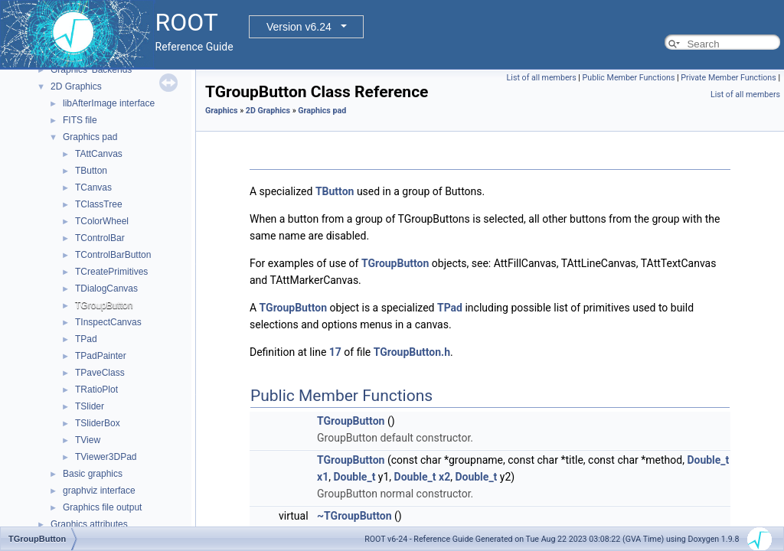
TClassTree (98, 204)
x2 (444, 477)
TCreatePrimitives (111, 271)
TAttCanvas (98, 153)
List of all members (542, 78)
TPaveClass (100, 372)
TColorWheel (102, 221)
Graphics (221, 111)
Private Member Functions (728, 78)
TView (87, 440)
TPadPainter (100, 355)
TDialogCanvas (106, 288)
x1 (322, 477)
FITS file (80, 120)
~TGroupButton (354, 516)
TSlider (89, 406)
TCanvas (93, 187)
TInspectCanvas (108, 322)
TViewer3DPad (105, 457)
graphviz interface (99, 490)
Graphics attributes (89, 524)
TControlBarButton (113, 254)
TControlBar (100, 238)
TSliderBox (97, 423)
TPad (86, 339)
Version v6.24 (299, 27)
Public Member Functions (629, 78)
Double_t (708, 460)
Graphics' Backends (91, 69)
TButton (91, 170)
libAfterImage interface (109, 103)
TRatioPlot (96, 389)
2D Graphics (76, 86)
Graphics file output (102, 507)
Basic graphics (92, 473)
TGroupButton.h (412, 352)
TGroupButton (103, 305)
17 (335, 352)
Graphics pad (90, 137)
